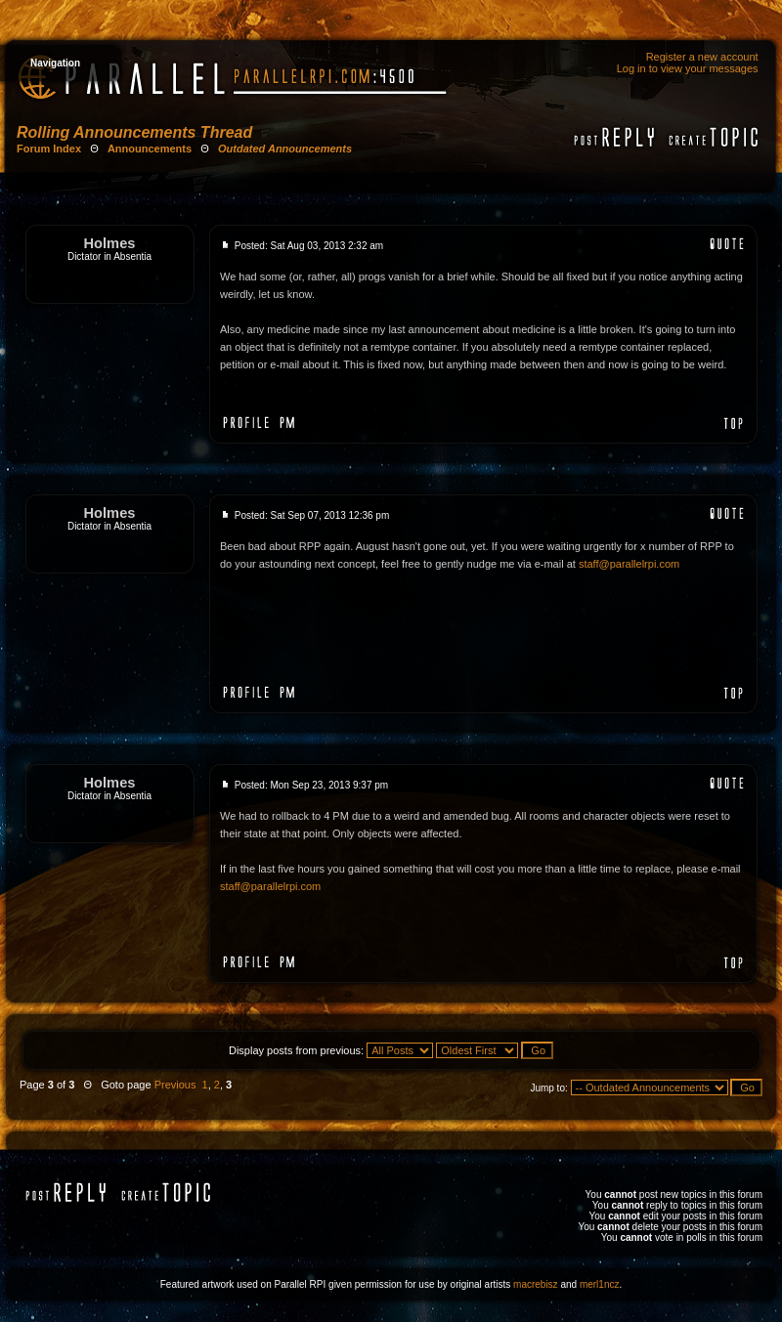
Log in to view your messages (688, 68)
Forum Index (49, 148)
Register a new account (702, 57)
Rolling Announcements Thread (134, 132)
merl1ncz (600, 1284)
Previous (175, 1084)
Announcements (150, 148)
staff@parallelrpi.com (629, 564)
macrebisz (535, 1284)
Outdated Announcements (285, 148)
